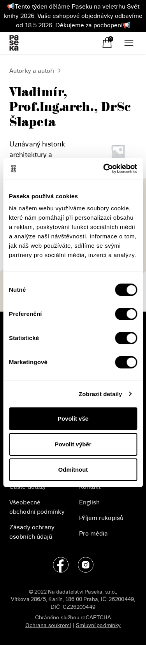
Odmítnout (73, 469)
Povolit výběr (73, 444)
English (89, 502)
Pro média (93, 533)
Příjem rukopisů (101, 518)
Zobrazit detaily (100, 394)
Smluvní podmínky (98, 625)
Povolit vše (73, 418)
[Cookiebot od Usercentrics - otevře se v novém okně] (104, 169)
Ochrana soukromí (48, 625)
